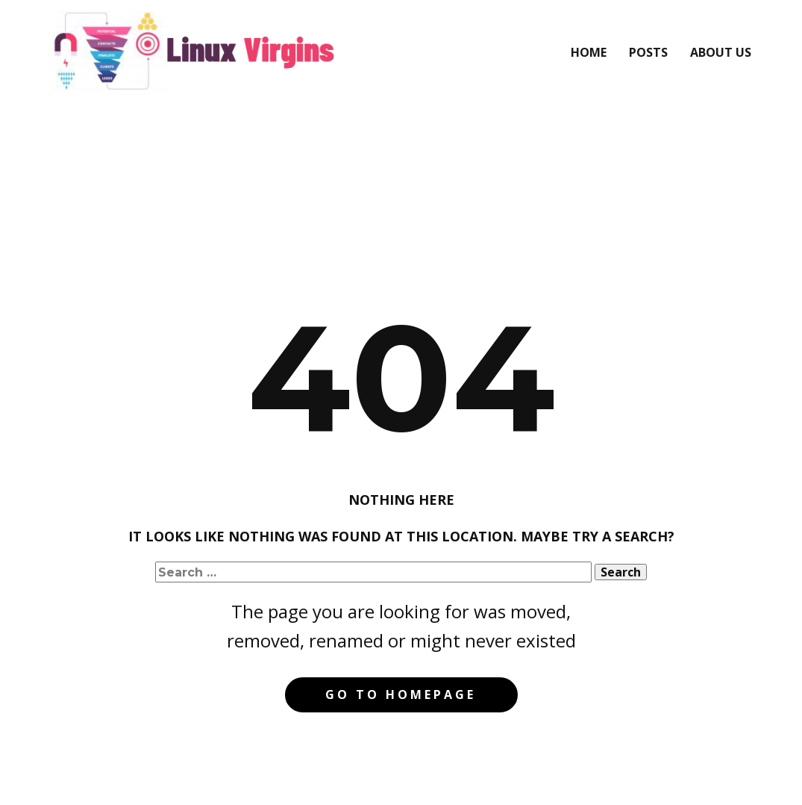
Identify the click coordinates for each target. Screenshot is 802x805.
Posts (648, 52)
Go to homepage (400, 694)
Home (589, 52)
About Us (720, 52)
